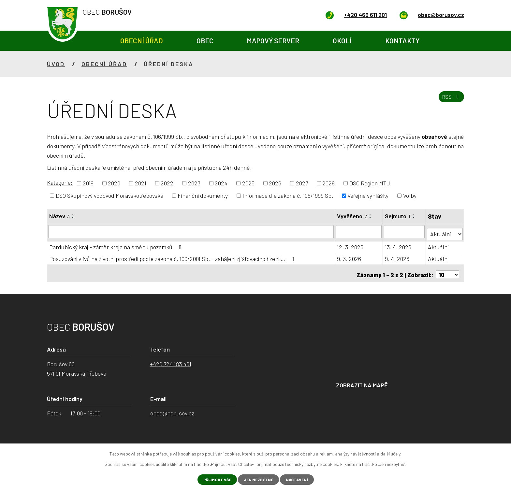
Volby (409, 195)
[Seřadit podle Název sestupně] (73, 217)
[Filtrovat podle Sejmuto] (405, 231)
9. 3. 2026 (349, 256)
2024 (221, 183)
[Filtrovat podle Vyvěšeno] (359, 231)
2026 (275, 183)
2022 (167, 183)
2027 (302, 183)
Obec (205, 40)
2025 (248, 183)
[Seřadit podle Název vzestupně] (73, 214)
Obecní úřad (141, 40)
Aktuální (438, 244)
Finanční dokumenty (203, 195)
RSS (450, 100)
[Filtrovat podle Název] (191, 231)
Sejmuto (398, 216)
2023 (194, 183)
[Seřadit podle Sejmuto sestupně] (414, 217)
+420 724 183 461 (170, 358)
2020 (114, 183)
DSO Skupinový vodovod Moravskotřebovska (109, 195)
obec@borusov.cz (172, 408)
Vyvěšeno (352, 216)
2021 (140, 183)
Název (59, 216)
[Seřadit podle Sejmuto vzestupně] (414, 214)
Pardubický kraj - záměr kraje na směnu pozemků (116, 244)
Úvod (87, 41)
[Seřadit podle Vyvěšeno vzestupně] (370, 214)
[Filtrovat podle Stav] (445, 231)
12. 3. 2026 (350, 244)
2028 (328, 183)
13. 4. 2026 (399, 244)
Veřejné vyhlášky (367, 195)
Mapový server (273, 40)
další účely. (391, 452)
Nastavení (301, 479)
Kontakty (402, 40)
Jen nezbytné (258, 479)
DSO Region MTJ (369, 183)
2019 (88, 183)
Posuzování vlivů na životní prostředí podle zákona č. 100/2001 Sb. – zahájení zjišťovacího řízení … (173, 256)
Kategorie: (60, 182)
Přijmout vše (213, 479)
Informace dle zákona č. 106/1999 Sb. (287, 195)
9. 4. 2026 (398, 256)
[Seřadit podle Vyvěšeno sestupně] (370, 217)
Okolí (342, 40)
